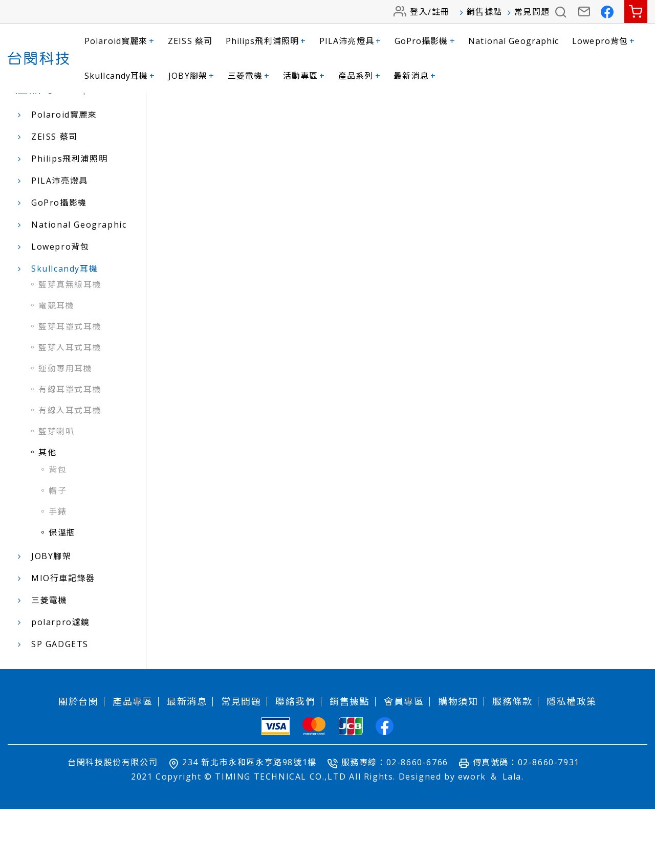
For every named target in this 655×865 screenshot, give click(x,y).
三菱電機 (249, 75)
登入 (419, 11)
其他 (47, 508)
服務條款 (512, 757)
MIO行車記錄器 (63, 633)
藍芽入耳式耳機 (69, 403)
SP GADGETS (60, 699)
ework (472, 832)
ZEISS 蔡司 (190, 41)
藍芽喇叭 (56, 487)
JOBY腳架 (191, 75)
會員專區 (404, 757)
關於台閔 (78, 757)
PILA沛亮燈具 (350, 41)
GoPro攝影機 (425, 41)
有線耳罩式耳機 (69, 445)
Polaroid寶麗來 (119, 41)
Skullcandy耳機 (120, 75)
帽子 (58, 546)
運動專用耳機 (65, 424)
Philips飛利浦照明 (266, 41)
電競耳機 (56, 361)
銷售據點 (485, 11)
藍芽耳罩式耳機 (69, 382)
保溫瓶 (62, 588)
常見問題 (532, 11)
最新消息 (415, 75)
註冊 (441, 11)
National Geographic (513, 41)
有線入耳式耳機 (69, 466)
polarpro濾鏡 (60, 677)
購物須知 (458, 757)
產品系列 (359, 75)
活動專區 (304, 75)
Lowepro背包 (603, 41)
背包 (58, 525)
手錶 (58, 567)
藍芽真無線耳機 (69, 340)
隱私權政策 (572, 757)
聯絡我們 (295, 757)
